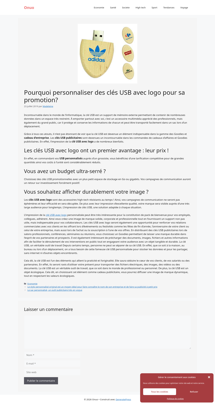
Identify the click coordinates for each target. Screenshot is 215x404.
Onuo (29, 7)
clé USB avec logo (56, 215)
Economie (99, 7)
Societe (126, 7)
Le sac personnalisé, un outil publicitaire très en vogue (54, 290)
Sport (154, 7)
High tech (141, 7)
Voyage (184, 7)
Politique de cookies (175, 398)
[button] (209, 377)
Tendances (168, 7)
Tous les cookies (159, 391)
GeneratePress (123, 399)
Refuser (194, 391)
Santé (113, 7)
